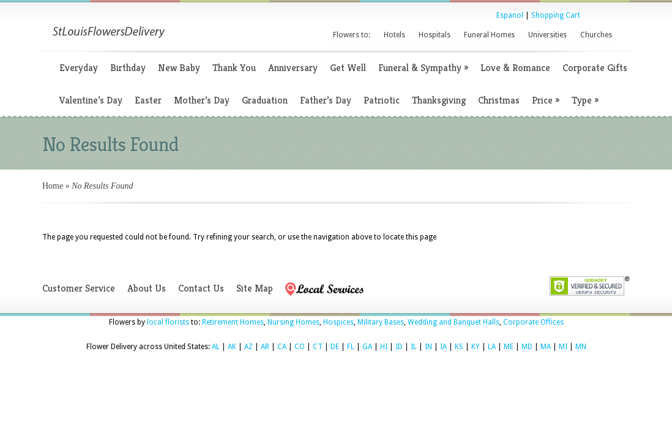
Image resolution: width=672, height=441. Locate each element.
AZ (248, 346)
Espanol (509, 15)
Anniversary (293, 67)
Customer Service (78, 288)
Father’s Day (325, 100)
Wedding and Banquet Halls (453, 322)
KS (459, 346)
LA (492, 346)
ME (508, 346)
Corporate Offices (533, 322)
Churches (596, 35)
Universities (547, 35)
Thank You (234, 67)
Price (545, 100)
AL (216, 346)
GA (367, 346)
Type (585, 100)
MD (526, 346)
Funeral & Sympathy (423, 67)
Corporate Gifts (594, 67)
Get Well (348, 67)
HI (383, 346)
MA (545, 346)
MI (563, 346)
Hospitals (434, 35)
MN (580, 346)
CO (299, 346)
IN (428, 346)
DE (334, 346)
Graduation (265, 100)
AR (265, 346)
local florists (168, 322)
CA (281, 346)
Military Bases (380, 322)
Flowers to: (351, 35)
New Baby (179, 67)
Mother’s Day (202, 100)
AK (232, 346)
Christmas (499, 100)
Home (52, 185)
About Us (146, 288)
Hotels (394, 35)
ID (399, 346)
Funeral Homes (489, 35)
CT (318, 346)
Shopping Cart (555, 15)
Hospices (338, 322)
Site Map (254, 288)
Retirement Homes (233, 322)
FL (350, 346)
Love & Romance (515, 67)
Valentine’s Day (90, 100)
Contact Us (201, 288)
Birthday (128, 67)
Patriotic (382, 100)
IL (414, 346)
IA (443, 346)
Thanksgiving (439, 100)
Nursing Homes (293, 322)
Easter (148, 100)
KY (475, 346)
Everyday (78, 67)
